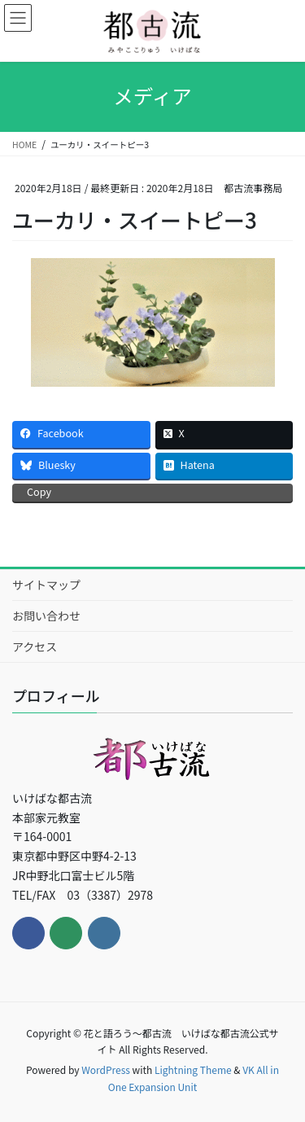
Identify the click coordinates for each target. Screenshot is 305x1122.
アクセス (34, 646)
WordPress (105, 1069)
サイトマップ (46, 584)
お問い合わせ (46, 615)
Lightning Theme (193, 1069)
